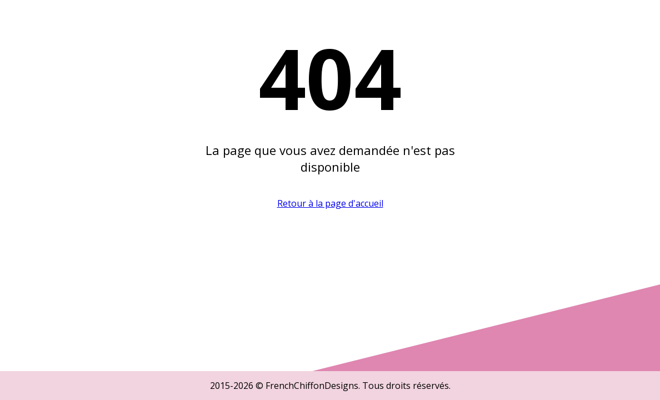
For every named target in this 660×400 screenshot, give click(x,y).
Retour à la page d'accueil (330, 203)
